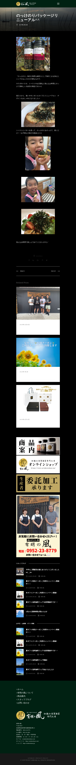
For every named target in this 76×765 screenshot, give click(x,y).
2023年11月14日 (25, 419)
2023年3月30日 (32, 615)
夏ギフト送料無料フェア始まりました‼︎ (40, 669)
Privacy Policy (42, 758)
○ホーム (19, 689)
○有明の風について (24, 693)
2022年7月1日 (31, 673)
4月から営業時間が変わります (36, 611)
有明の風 (43, 576)
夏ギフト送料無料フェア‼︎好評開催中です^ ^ (42, 602)
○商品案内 (20, 696)
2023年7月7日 (31, 606)
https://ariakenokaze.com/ (32, 741)
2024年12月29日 (25, 324)
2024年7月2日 (24, 372)
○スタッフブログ (23, 699)
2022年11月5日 (32, 664)
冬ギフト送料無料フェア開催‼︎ (37, 660)
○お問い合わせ (22, 703)
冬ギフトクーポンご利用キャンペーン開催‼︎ (36, 422)
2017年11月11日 (23, 24)
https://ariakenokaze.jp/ (29, 743)
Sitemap (31, 758)
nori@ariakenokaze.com (28, 739)
